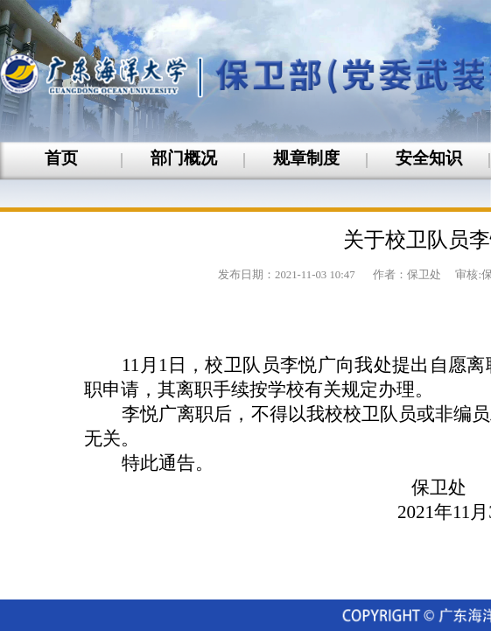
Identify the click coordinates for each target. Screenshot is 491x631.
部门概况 (184, 158)
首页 (61, 158)
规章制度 (306, 158)
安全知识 (429, 158)
